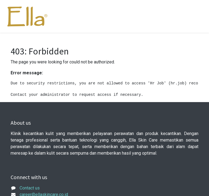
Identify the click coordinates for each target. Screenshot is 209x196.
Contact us (30, 188)
